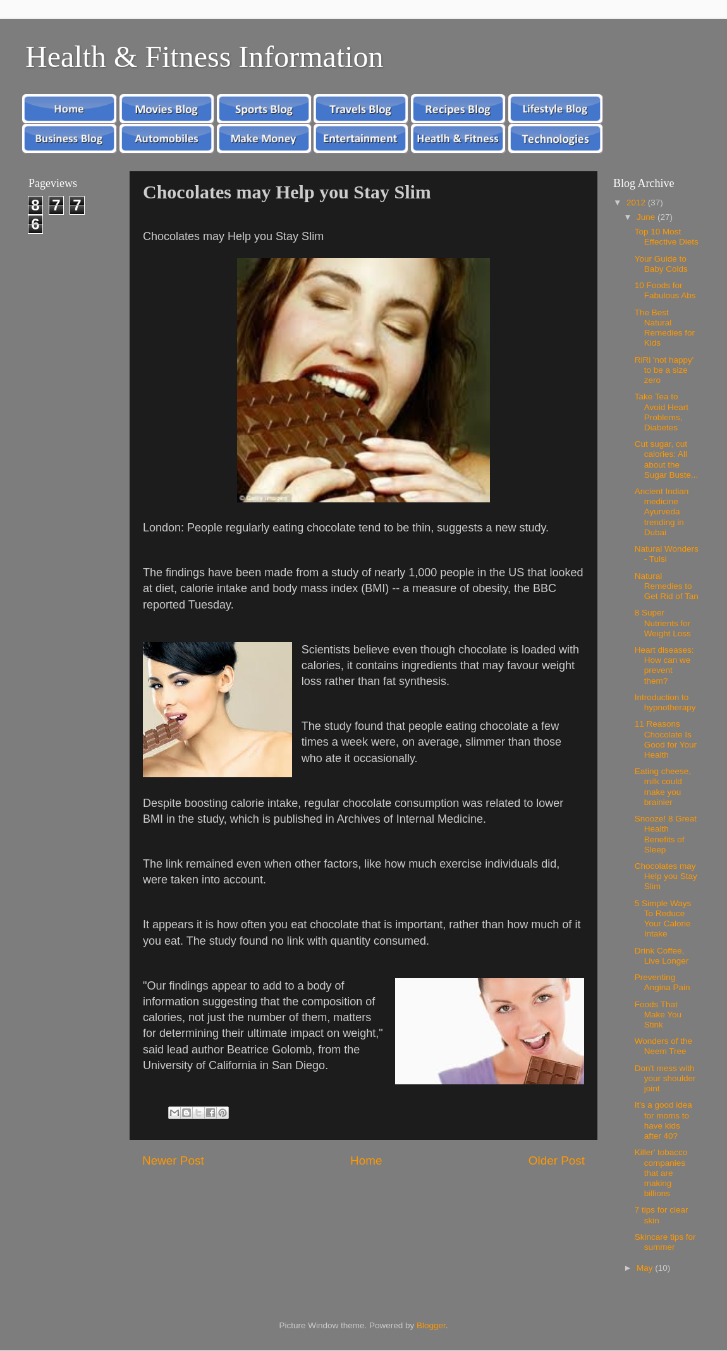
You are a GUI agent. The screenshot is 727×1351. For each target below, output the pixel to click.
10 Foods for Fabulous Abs (665, 290)
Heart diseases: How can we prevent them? (664, 665)
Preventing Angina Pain (662, 982)
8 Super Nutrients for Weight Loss (663, 623)
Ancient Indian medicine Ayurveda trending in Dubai (662, 512)
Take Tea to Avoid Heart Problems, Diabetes (661, 412)
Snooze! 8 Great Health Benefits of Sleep (666, 834)
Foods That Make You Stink (658, 1014)
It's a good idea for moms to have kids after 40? (663, 1120)
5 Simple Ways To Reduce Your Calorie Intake (663, 919)
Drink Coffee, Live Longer (662, 956)
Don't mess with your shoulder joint (665, 1078)
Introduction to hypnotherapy (665, 702)
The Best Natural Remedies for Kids (665, 328)
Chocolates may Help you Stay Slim (666, 876)
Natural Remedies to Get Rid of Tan (667, 586)
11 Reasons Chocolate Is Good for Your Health (666, 739)
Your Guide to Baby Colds (661, 264)
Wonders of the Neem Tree (663, 1046)
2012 (637, 202)
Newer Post (173, 1160)
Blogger (431, 1325)
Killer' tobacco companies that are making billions (661, 1173)
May (646, 1268)
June (647, 217)
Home (366, 1160)
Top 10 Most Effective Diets (667, 236)
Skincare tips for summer (665, 1242)
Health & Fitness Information (204, 56)
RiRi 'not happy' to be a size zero (664, 370)
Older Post (556, 1160)
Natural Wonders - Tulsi (667, 554)
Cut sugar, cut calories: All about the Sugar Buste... (667, 459)
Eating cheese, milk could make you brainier (663, 786)
